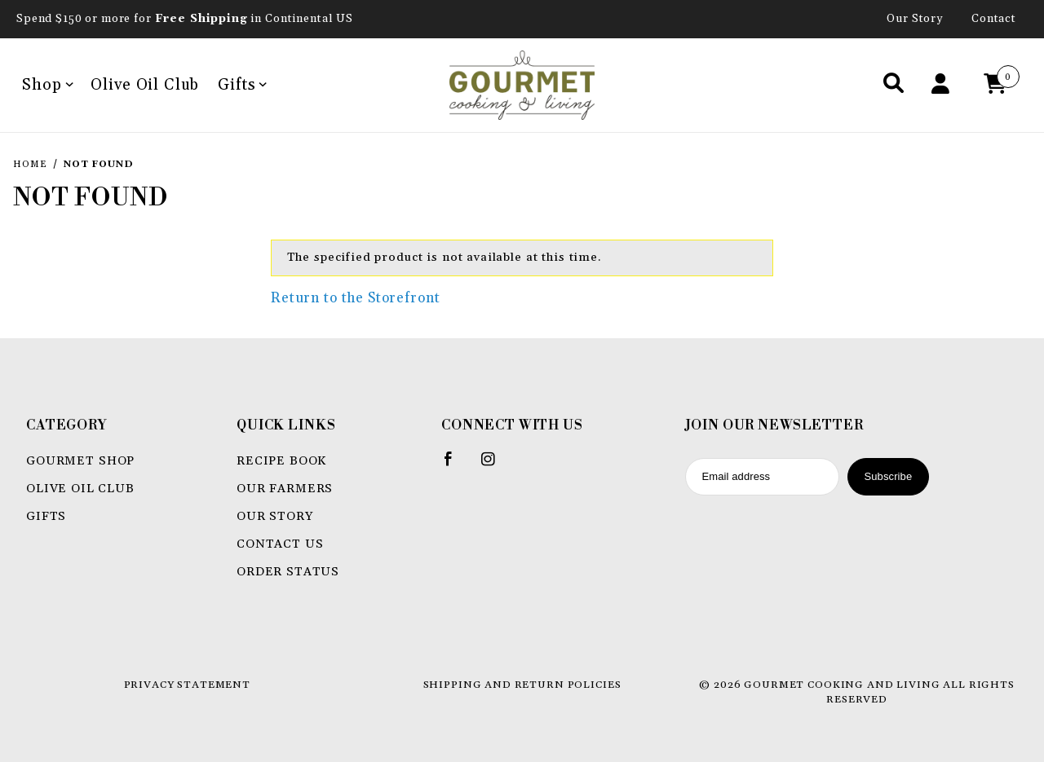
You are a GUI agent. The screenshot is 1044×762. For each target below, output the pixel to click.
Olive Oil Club (145, 85)
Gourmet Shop (80, 461)
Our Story (915, 18)
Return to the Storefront (355, 298)
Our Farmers (285, 488)
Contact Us (280, 544)
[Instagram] (495, 465)
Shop (47, 85)
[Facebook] (455, 465)
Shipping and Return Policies (522, 684)
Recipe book (281, 461)
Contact (993, 18)
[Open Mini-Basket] (999, 85)
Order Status (288, 571)
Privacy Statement (187, 684)
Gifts (242, 85)
